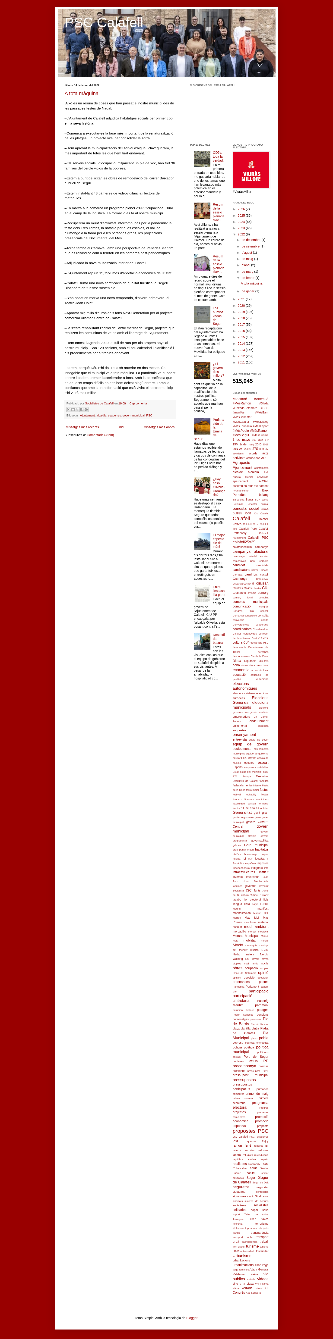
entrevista (240, 739)
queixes (252, 1141)
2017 (242, 324)
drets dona (262, 665)
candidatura (241, 570)
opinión (237, 977)
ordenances (241, 982)
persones (256, 1019)
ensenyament (244, 734)
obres (237, 968)
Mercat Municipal (246, 936)
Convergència (241, 624)
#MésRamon (259, 430)
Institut (263, 872)
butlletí (237, 513)
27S (255, 449)
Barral (250, 499)
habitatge (262, 849)
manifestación (242, 913)
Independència (241, 868)
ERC (244, 758)
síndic (250, 1196)
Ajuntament (87, 415)
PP (265, 1061)
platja (255, 1028)
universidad (247, 1251)
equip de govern (251, 744)
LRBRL (264, 904)
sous (265, 1210)
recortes (249, 1150)
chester (257, 588)
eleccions (262, 679)
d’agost (247, 252)
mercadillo (239, 931)
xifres (259, 1288)
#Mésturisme (260, 435)
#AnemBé (240, 399)
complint (264, 597)
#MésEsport (260, 426)
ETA (235, 776)
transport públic (243, 1237)
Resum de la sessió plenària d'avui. (219, 212)
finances (237, 799)
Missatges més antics (159, 427)
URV (257, 1265)
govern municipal (134, 415)
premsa (264, 1066)
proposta (262, 1126)
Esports (238, 767)
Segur (251, 1177)
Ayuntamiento (240, 490)
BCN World (261, 499)
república (238, 1159)
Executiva (262, 776)
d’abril (246, 265)
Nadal (236, 954)
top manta (251, 1228)
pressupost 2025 (258, 1071)
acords (253, 453)
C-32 (248, 513)
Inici (121, 427)
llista (247, 904)
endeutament (259, 721)
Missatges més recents (82, 427)
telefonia (237, 1223)
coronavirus (250, 633)
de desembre (251, 240)
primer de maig (257, 1093)
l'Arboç (254, 895)
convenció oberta (251, 620)
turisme (252, 1246)
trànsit (236, 1232)
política (249, 1047)
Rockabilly (254, 1164)
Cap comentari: (139, 403)
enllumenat (240, 725)
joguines (237, 886)
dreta (252, 665)
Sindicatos (261, 1196)
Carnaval (238, 574)
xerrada (247, 1288)
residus (251, 1159)
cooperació (262, 624)
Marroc (237, 917)
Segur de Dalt (260, 1182)
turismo (264, 1246)
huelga (237, 858)
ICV (250, 858)
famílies (264, 780)
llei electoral (252, 899)
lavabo (237, 899)
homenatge (250, 854)
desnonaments (241, 656)
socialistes (261, 1205)
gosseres (249, 817)
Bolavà (264, 508)
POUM (253, 1061)
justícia (245, 895)
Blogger (191, 1318)
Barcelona (238, 499)
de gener (248, 291)
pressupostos (244, 1080)
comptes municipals (251, 602)
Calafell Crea (251, 524)
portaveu (238, 1061)
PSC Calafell (104, 22)
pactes (263, 982)
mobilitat (250, 940)
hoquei (265, 854)
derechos (263, 652)
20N (235, 449)
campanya (261, 547)
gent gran (261, 812)
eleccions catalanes (244, 693)
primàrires (238, 1093)
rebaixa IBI (261, 1145)
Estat (236, 771)
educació (239, 674)
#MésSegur (241, 435)
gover (258, 817)
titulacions (238, 1228)
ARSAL (263, 481)
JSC (248, 890)
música (254, 949)
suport (236, 1214)
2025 (242, 215)
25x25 (247, 448)
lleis (266, 899)
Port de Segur (256, 1056)
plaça (236, 1028)
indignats (257, 868)
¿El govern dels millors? (218, 369)
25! (241, 449)
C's (256, 513)
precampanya (244, 1066)
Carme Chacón (259, 570)
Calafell (241, 518)
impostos (262, 863)
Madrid (237, 908)
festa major (252, 789)
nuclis (264, 963)
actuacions (253, 458)
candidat (239, 565)
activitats (239, 458)
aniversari (263, 477)
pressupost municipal (251, 1075)
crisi (265, 638)
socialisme (239, 1205)
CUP (246, 642)
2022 (242, 234)
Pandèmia (238, 986)
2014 (242, 343)
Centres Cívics (242, 588)
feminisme (255, 785)
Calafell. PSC (258, 537)
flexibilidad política (244, 803)
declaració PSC (260, 642)
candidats (262, 565)
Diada (237, 661)
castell (264, 574)
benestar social (246, 508)
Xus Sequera (253, 1292)
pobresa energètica (257, 1042)
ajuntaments (261, 467)
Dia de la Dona (260, 656)
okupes (264, 968)
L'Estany (264, 895)
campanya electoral (251, 551)
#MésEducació (242, 426)
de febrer (248, 278)
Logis (255, 904)
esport (263, 762)
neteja (250, 954)
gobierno (238, 817)
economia (241, 670)
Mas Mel (252, 917)
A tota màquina (82, 93)
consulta (263, 615)
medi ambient (256, 926)
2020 (242, 305)
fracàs (236, 808)
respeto (264, 1159)
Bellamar (238, 504)
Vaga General (260, 1269)
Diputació (250, 661)
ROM (265, 1164)
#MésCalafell (241, 421)
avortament (261, 486)
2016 (242, 331)
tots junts (263, 1228)
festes (264, 790)
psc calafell (240, 1136)
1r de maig (247, 444)
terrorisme (262, 1223)
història (237, 854)
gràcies (237, 845)
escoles (249, 762)
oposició (249, 977)
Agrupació (241, 462)
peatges (263, 1010)
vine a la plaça (243, 1283)
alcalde (238, 472)
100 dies (257, 439)
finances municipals (256, 799)
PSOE (237, 1141)
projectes (239, 1112)
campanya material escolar (251, 556)
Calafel (264, 513)
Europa (246, 776)
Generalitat (242, 812)
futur (265, 808)
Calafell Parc (248, 528)
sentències (262, 1191)
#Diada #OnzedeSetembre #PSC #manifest (251, 408)
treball (264, 1241)
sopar (254, 1210)
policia (237, 1047)
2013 (242, 350)
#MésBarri (261, 412)
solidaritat (240, 1210)
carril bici (251, 574)
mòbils (264, 940)
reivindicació (261, 1155)
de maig (247, 259)
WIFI (258, 1283)
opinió (263, 972)
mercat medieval (258, 931)
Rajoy (265, 1141)
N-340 (264, 949)
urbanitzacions (243, 1265)
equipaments (242, 749)
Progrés (263, 1107)
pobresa (238, 1042)
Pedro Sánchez (243, 1014)
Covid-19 (257, 638)
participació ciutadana (242, 998)
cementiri (249, 583)
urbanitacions (241, 1260)
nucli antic (251, 963)
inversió (238, 877)
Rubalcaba (240, 1168)
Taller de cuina (256, 1214)
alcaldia (101, 415)
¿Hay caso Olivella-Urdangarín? (219, 487)
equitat (237, 758)
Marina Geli (260, 913)
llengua (237, 904)
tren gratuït (239, 1246)
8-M (261, 448)
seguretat (241, 1187)
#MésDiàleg (261, 421)
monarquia (251, 945)
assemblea (240, 486)
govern (250, 822)
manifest (263, 908)
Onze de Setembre (244, 973)
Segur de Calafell (251, 1180)
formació (264, 803)
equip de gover (259, 739)
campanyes (239, 561)
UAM (236, 1251)
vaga (265, 1265)
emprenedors (241, 716)
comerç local (243, 597)
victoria (251, 1279)
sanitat (251, 1173)
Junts (257, 890)
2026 (242, 209)
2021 (242, 299)
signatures (239, 1196)
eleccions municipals (251, 705)
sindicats (238, 1201)
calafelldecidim (242, 547)
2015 (242, 337)
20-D (258, 444)
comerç (263, 592)
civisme (251, 592)
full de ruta (248, 808)
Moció (238, 945)
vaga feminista (241, 1269)
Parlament (252, 986)
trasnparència (249, 1241)
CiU (265, 588)
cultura (237, 642)
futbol (259, 808)
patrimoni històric (243, 1010)
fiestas (264, 794)
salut (253, 1168)
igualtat (260, 858)
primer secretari (243, 1098)
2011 (242, 362)
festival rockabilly (244, 794)
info (266, 868)
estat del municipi (251, 771)
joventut (250, 886)
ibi (244, 858)
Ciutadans (239, 592)
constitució (250, 615)
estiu (266, 771)
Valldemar (239, 1274)
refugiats (248, 1155)
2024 (242, 222)
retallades (240, 1164)
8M (267, 448)
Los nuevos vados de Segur (218, 315)
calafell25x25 (244, 542)
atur (250, 486)
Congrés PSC (243, 611)
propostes (244, 1131)
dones (244, 665)
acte (265, 453)
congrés (264, 606)
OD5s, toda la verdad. (218, 156)
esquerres (114, 415)
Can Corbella (259, 561)
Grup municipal (256, 845)
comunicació (242, 606)
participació (259, 991)
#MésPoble (241, 430)
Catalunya (240, 579)
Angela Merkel (243, 477)
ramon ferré (242, 1145)
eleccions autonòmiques (245, 686)
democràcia (239, 647)
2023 (242, 228)
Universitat (262, 1251)
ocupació (251, 968)
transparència (259, 1232)
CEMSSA (262, 583)
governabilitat (260, 840)
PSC (149, 415)
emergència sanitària (256, 712)
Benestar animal (257, 504)
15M (235, 444)
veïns (254, 1274)
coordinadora (242, 629)
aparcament (240, 481)
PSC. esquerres (258, 1136)
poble (263, 1038)
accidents (238, 453)
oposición (262, 977)
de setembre (250, 246)
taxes (264, 1219)
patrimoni (262, 1005)
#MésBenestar (242, 417)
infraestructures (244, 872)
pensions (262, 1014)
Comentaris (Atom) (100, 435)
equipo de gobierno (257, 753)
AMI (266, 472)
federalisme (240, 785)
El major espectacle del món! (219, 540)
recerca (237, 1150)
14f (267, 439)
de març (247, 271)
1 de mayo (241, 439)
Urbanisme (242, 1256)
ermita (252, 758)
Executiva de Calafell (245, 780)
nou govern (252, 958)
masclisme (250, 922)
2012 (242, 356)
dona (236, 665)
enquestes (239, 730)
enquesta (263, 725)
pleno (254, 1038)
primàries (263, 1089)
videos (263, 1279)
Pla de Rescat (259, 1024)
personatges (241, 1019)
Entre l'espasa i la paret (219, 591)
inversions (252, 877)
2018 (242, 318)
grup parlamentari (243, 849)
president (239, 1071)
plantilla (246, 1028)
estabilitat (262, 767)
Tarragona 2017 (244, 1219)
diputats (263, 661)
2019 (242, 312)
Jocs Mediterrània (256, 881)
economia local (260, 670)
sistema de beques (256, 1201)
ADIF (265, 458)
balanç (263, 495)
